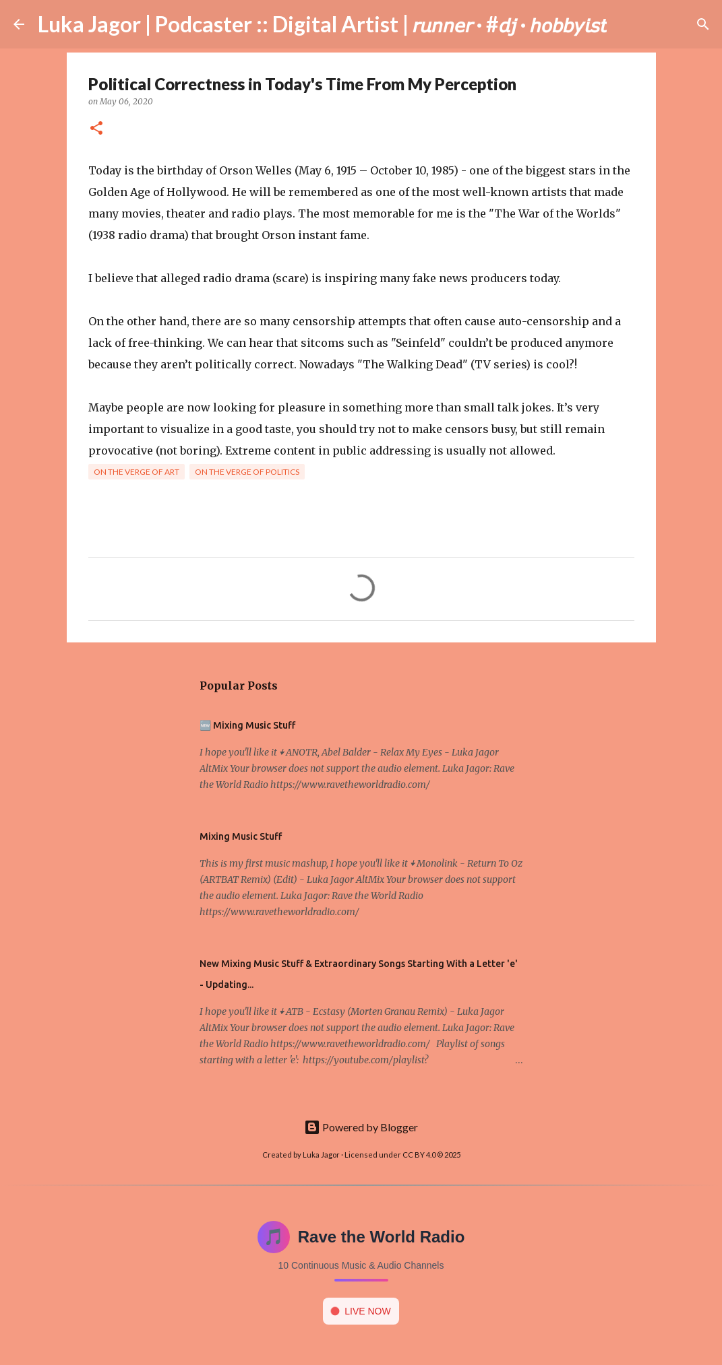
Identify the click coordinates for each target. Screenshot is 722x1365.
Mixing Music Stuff (241, 836)
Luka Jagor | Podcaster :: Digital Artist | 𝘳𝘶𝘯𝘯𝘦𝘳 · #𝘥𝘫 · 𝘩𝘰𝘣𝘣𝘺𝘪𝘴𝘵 (322, 24)
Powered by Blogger (361, 1127)
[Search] (626, 24)
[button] (96, 129)
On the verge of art (136, 472)
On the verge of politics (247, 472)
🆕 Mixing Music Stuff (247, 725)
